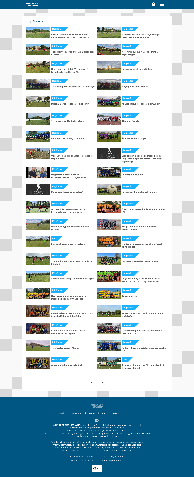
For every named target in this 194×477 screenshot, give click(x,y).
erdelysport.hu (95, 430)
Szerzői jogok (109, 456)
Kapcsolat (117, 413)
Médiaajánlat (93, 456)
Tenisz (92, 413)
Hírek (62, 413)
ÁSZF (120, 456)
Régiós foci (57, 29)
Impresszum (76, 456)
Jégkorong (76, 413)
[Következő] (91, 382)
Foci (54, 238)
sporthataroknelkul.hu (76, 430)
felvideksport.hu (111, 430)
